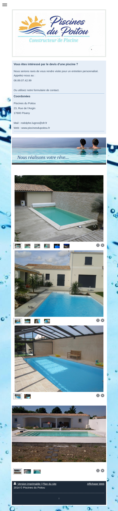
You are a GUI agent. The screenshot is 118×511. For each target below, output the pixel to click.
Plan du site (49, 483)
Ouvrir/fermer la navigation (59, 5)
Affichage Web (95, 483)
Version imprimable (27, 483)
